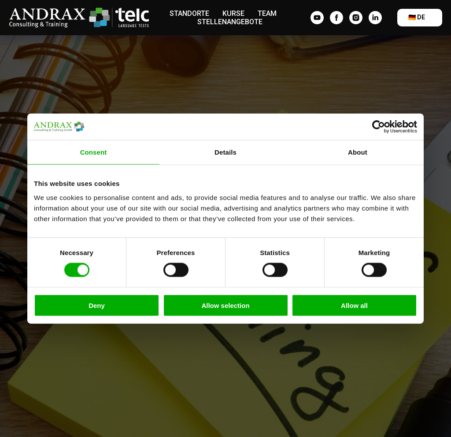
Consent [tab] (93, 152)
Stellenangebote (229, 22)
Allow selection (225, 305)
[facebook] (336, 17)
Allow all (354, 305)
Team (267, 13)
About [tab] (357, 152)
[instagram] (355, 17)
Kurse (233, 13)
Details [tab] (225, 152)
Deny (97, 305)
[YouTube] (317, 17)
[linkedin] (375, 17)
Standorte (189, 13)
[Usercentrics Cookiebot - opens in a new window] (378, 126)
